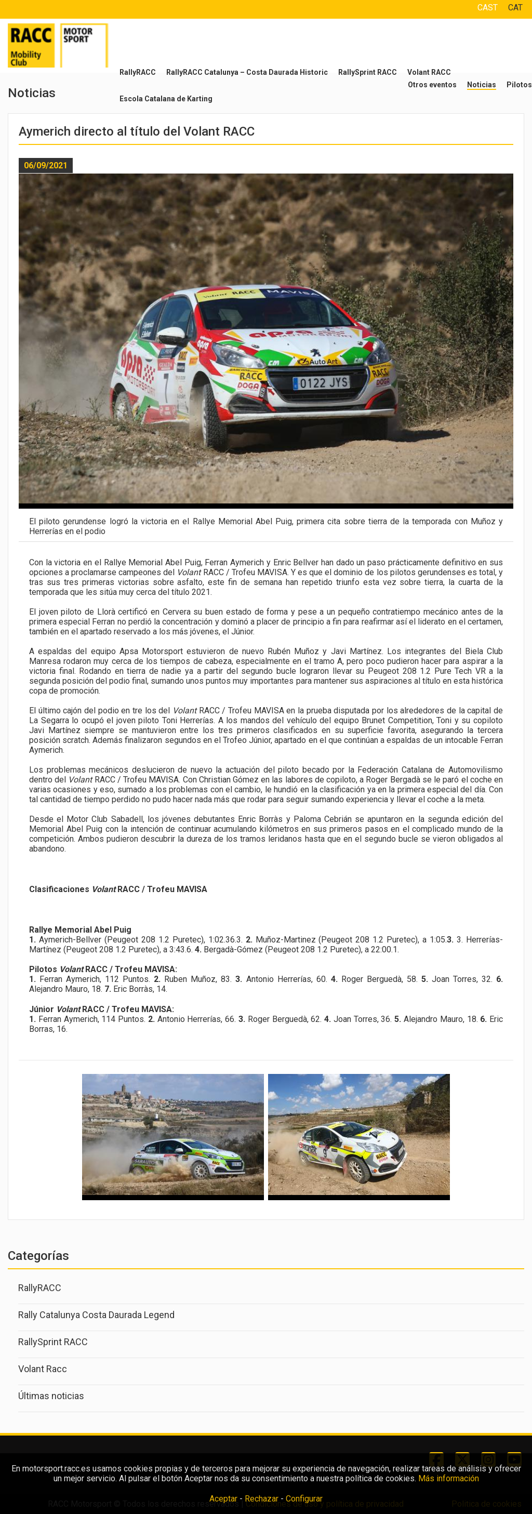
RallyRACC (137, 72)
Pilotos (519, 85)
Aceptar (223, 1499)
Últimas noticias (51, 1395)
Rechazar (261, 1499)
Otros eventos (432, 85)
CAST (487, 7)
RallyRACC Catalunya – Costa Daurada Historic (247, 72)
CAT (515, 7)
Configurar (304, 1499)
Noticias (481, 85)
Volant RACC (429, 72)
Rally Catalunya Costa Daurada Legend (96, 1314)
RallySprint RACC (367, 72)
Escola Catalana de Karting (165, 99)
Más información (448, 1478)
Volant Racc (42, 1368)
